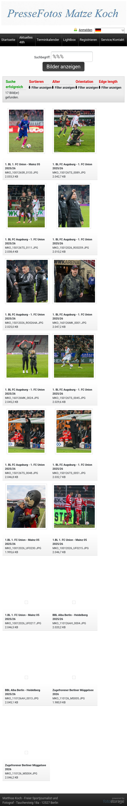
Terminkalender (48, 40)
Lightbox (69, 40)
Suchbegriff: (63, 56)
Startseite (8, 40)
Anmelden (85, 30)
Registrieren (88, 40)
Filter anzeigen (42, 87)
